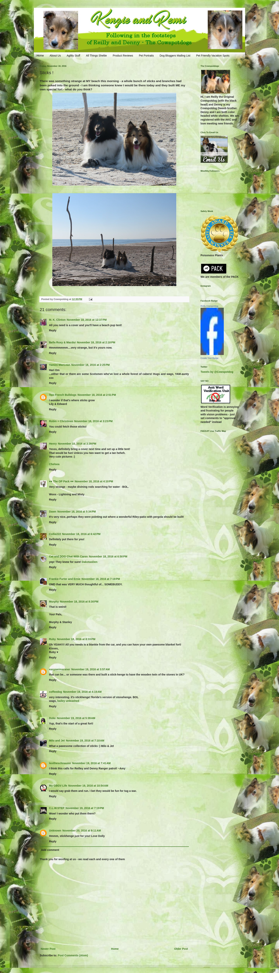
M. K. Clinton (57, 319)
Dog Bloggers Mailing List (175, 55)
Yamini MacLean (59, 364)
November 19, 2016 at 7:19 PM (84, 808)
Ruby (52, 639)
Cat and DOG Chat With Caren (68, 556)
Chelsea (54, 464)
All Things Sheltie (96, 55)
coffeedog (55, 691)
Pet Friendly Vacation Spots (212, 55)
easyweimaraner (59, 669)
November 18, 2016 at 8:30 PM (79, 601)
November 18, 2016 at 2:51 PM (97, 394)
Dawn (52, 511)
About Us (55, 55)
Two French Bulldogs (62, 394)
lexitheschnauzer (60, 763)
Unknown (55, 830)
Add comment (50, 849)
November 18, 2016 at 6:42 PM (81, 534)
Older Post (181, 948)
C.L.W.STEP (56, 808)
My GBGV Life (58, 785)
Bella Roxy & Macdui (62, 342)
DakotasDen (89, 561)
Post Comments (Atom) (73, 955)
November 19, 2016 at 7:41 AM (91, 763)
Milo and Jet (57, 740)
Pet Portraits (146, 55)
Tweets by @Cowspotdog (217, 371)
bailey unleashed (68, 700)
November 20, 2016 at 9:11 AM (81, 830)
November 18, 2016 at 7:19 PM (101, 578)
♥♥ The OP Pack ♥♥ (61, 481)
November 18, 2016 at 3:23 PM (93, 421)
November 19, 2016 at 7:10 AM (85, 740)
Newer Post (48, 948)
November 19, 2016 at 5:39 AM (76, 718)
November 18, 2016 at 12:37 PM (87, 319)
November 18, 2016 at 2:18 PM (96, 342)
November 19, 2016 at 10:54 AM (88, 785)
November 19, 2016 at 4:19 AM (82, 691)
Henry (53, 443)
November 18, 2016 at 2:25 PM (90, 364)
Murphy (54, 601)
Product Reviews (123, 55)
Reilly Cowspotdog (209, 306)
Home (40, 55)
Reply (52, 330)
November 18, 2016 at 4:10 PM (94, 481)
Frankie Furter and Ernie (64, 578)
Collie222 (55, 534)
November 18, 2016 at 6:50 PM (108, 556)
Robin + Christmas (61, 421)
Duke (52, 718)
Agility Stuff (73, 55)
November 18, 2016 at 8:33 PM (76, 639)
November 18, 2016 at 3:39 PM (77, 443)
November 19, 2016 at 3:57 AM (90, 669)
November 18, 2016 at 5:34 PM (76, 511)
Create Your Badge (210, 358)
